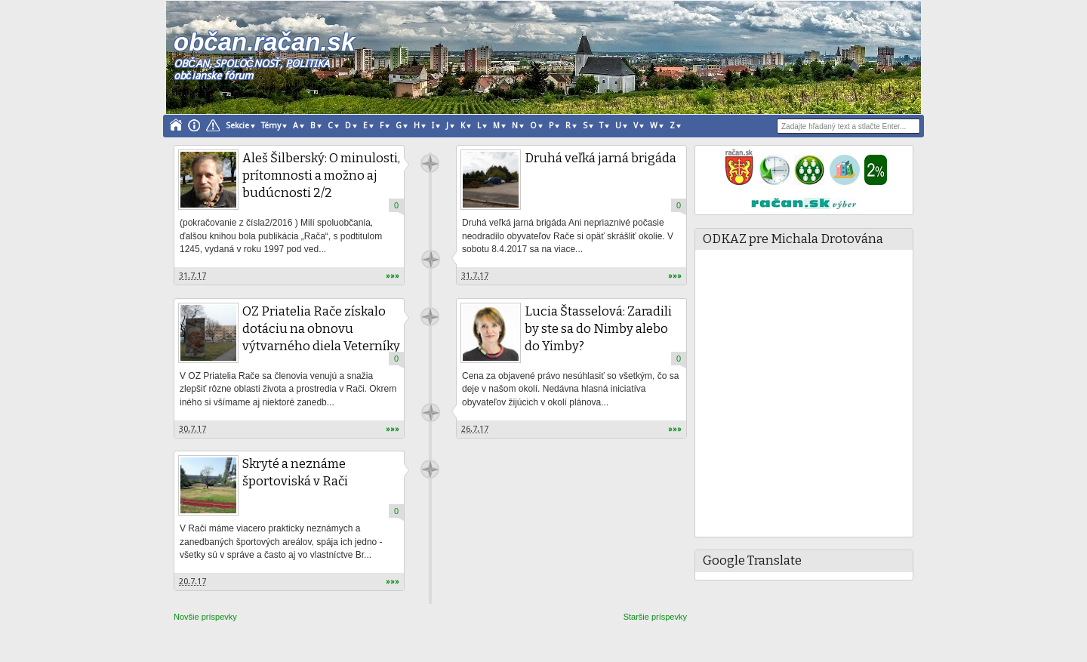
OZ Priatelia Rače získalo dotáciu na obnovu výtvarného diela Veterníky (321, 328)
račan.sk (430, 163)
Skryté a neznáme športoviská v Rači (295, 472)
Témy (271, 126)
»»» (392, 276)
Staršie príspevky (655, 616)
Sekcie (237, 126)
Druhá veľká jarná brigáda (600, 158)
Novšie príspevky (205, 616)
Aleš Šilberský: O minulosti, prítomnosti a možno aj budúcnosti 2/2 (321, 175)
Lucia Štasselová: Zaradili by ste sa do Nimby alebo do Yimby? (598, 328)
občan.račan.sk (264, 42)
